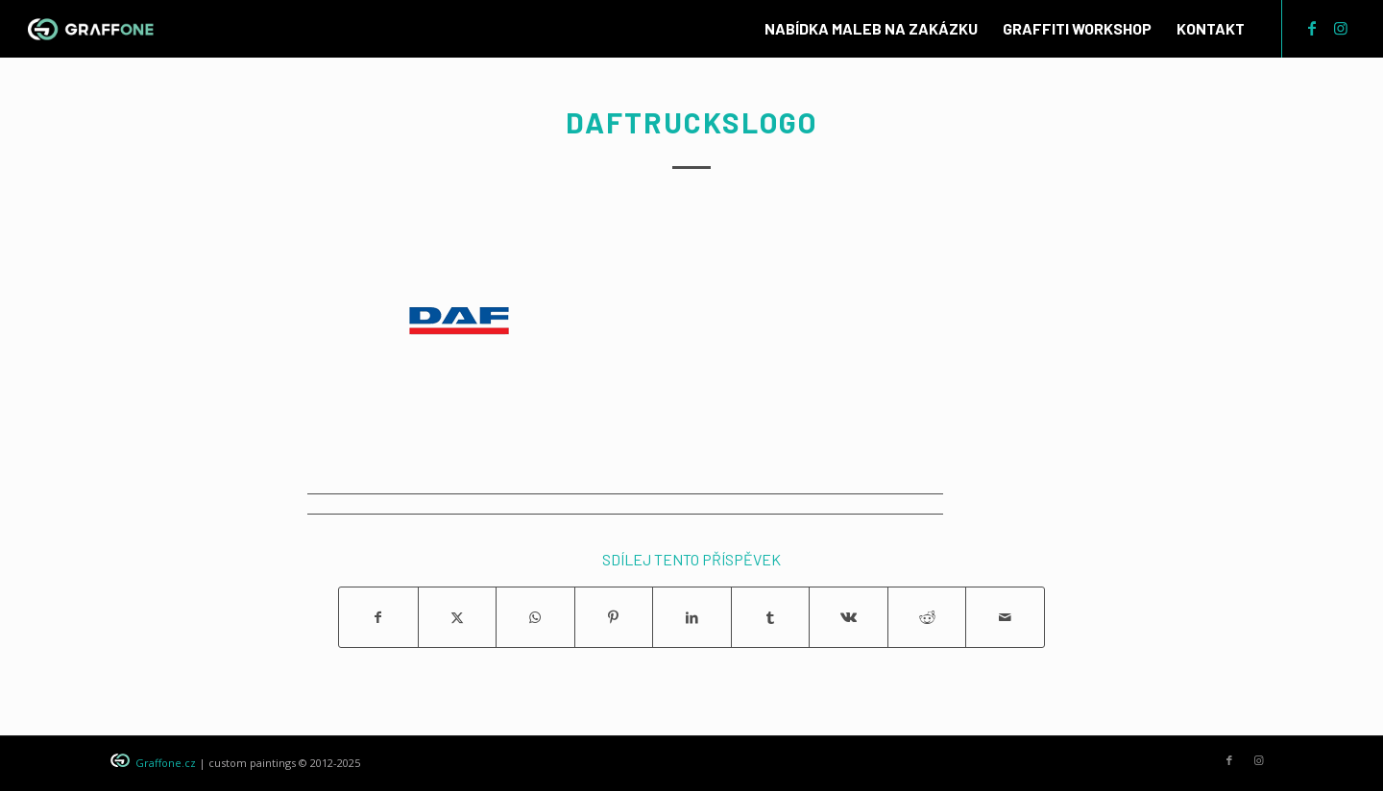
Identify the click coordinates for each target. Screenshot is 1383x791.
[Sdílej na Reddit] (927, 617)
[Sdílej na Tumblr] (771, 617)
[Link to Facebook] (1312, 27)
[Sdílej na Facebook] (378, 617)
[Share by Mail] (1005, 617)
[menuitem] (871, 29)
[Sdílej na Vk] (848, 617)
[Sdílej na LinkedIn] (692, 617)
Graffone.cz (165, 762)
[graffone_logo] (91, 29)
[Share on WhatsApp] (535, 617)
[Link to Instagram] (1340, 27)
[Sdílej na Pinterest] (614, 617)
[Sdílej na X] (458, 617)
